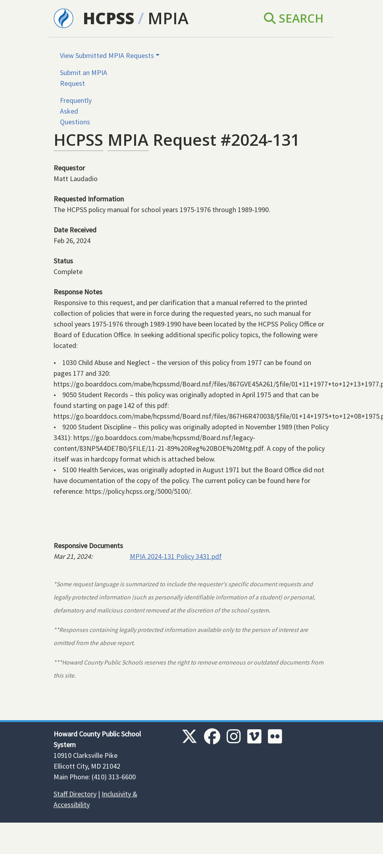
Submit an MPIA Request (83, 78)
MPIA (168, 18)
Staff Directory (75, 793)
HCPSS (108, 18)
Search (293, 18)
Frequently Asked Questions (76, 111)
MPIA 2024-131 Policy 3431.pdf (176, 556)
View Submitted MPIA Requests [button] (107, 55)
